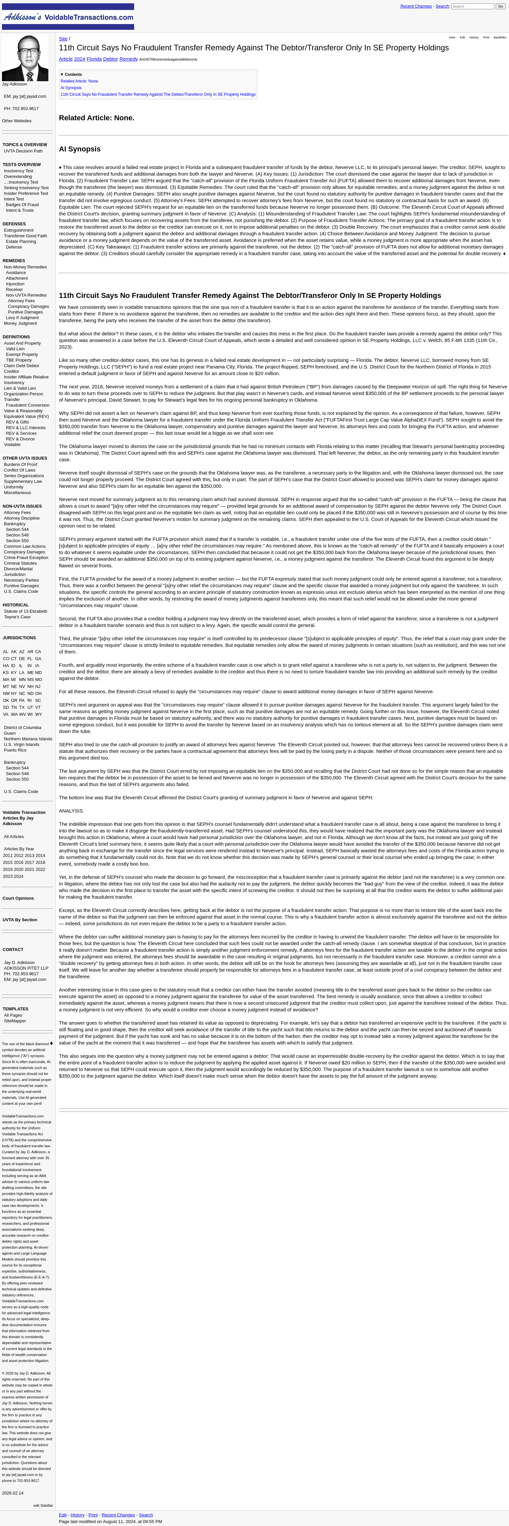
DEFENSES (14, 223)
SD (6, 707)
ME (30, 672)
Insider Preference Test (26, 193)
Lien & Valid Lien (20, 388)
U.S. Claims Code (21, 591)
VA (5, 714)
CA (38, 651)
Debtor (110, 59)
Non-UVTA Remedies (26, 295)
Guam (10, 733)
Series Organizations (24, 475)
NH (30, 686)
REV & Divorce (20, 438)
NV (22, 686)
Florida (94, 59)
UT (30, 707)
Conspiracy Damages (28, 306)
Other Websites (16, 120)
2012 (19, 855)
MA (6, 679)
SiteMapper (15, 1020)
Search (442, 6)
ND (30, 693)
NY (14, 693)
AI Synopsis (71, 87)
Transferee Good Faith (25, 235)
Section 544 (17, 529)
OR (14, 700)
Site (63, 38)
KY (14, 672)
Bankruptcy (14, 523)
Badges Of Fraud (22, 204)
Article (66, 59)
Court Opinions (18, 898)
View (452, 37)
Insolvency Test (18, 170)
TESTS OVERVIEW (22, 164)
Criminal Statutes (20, 563)
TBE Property (19, 360)
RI (29, 700)
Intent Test (14, 199)
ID (13, 665)
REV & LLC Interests (26, 427)
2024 (19, 876)
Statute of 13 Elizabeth (25, 611)
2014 (40, 855)
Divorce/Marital (18, 568)
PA (22, 700)
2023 (8, 876)
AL (5, 651)
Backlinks (500, 37)
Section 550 (17, 540)
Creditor (11, 371)
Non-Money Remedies (25, 266)
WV (22, 714)
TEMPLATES (15, 1008)
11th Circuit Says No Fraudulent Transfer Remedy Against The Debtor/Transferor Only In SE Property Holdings (158, 94)
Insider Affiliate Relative (26, 376)
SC (38, 700)
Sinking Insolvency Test (26, 187)
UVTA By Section (20, 919)
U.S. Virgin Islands (21, 744)
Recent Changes (416, 6)
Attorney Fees (21, 300)
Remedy (129, 59)
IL (21, 665)
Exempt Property (22, 354)
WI (30, 714)
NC (22, 693)
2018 (40, 862)
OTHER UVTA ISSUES (25, 458)
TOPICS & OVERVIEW (25, 144)
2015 (8, 862)
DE (22, 658)
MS (30, 679)
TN (14, 707)
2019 (8, 869)
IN (29, 665)
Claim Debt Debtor (21, 365)
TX (22, 707)
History (474, 37)
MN (22, 679)
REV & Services (21, 433)
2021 (29, 869)
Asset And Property (22, 343)
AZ (22, 651)
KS (6, 672)
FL (29, 658)
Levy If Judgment (22, 317)
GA (38, 658)
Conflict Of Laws (19, 470)
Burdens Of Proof (20, 464)
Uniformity (14, 486)
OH (38, 693)
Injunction (15, 283)
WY (38, 714)
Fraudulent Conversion (28, 405)
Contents (73, 74)
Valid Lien (15, 348)
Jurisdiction (14, 574)
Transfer (12, 399)
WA (14, 714)
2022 (40, 869)
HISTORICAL (16, 604)
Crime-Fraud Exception (26, 557)
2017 (29, 862)
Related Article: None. (80, 81)
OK (6, 700)
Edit (462, 37)
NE (14, 686)
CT (14, 658)
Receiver (14, 289)
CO (6, 658)
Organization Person (23, 393)
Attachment (17, 278)
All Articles (14, 836)
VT (38, 707)
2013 (29, 855)
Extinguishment (18, 230)
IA (37, 665)
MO (38, 679)
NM (6, 693)
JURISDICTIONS (19, 637)
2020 (19, 869)
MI (13, 679)
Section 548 (17, 535)
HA (6, 665)
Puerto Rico (15, 750)
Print (486, 37)
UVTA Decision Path (23, 150)
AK (14, 651)
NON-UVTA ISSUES (22, 506)
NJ (37, 686)
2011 (8, 855)
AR (30, 651)
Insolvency (14, 382)
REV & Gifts (17, 422)
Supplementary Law (23, 481)
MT (6, 686)
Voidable (12, 444)
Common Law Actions (25, 546)
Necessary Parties (21, 580)
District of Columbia (22, 727)
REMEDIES (14, 260)
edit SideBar (43, 1505)
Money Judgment (20, 323)
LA (22, 672)
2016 (19, 862)
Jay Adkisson (14, 84)
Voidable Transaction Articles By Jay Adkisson (24, 818)
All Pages (13, 1015)
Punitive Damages (25, 312)
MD (38, 672)
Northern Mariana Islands (28, 738)
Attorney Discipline (22, 518)
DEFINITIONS (16, 336)
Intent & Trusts (20, 210)
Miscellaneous (17, 492)
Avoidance (16, 272)
